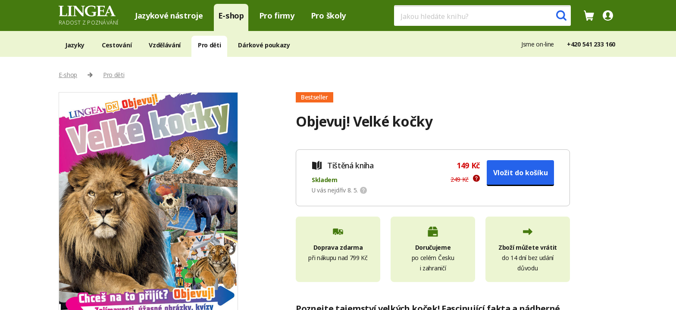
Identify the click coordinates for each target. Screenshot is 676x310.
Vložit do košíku (520, 172)
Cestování (116, 45)
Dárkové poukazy (264, 45)
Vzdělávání (165, 45)
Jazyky (74, 45)
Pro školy (328, 15)
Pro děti (209, 45)
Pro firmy (276, 15)
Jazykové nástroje (169, 15)
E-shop (231, 15)
